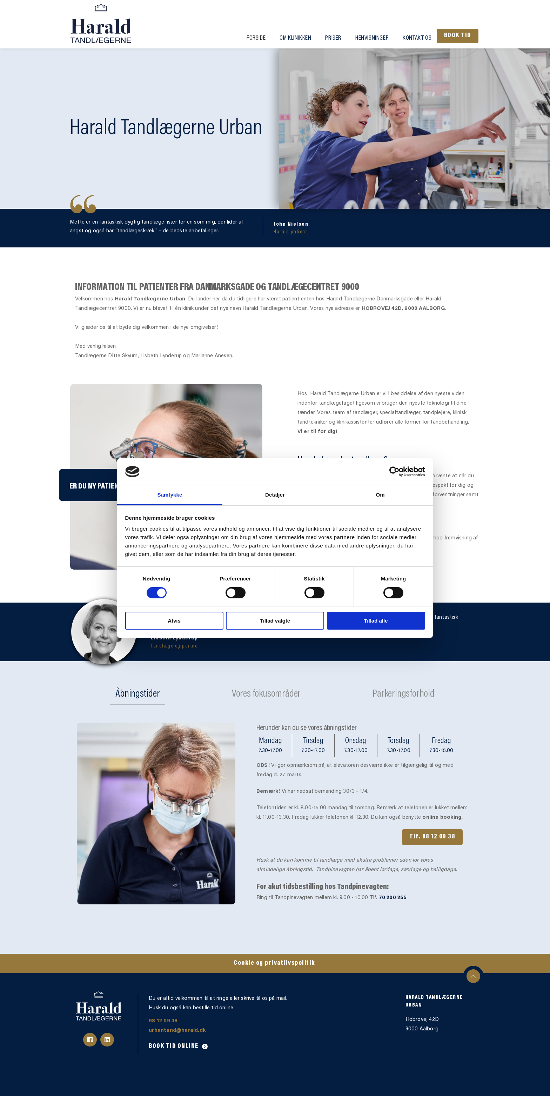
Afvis (174, 621)
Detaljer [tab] (275, 495)
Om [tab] (380, 495)
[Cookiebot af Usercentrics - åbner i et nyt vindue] (394, 471)
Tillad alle (376, 621)
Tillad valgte (275, 621)
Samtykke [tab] (169, 495)
